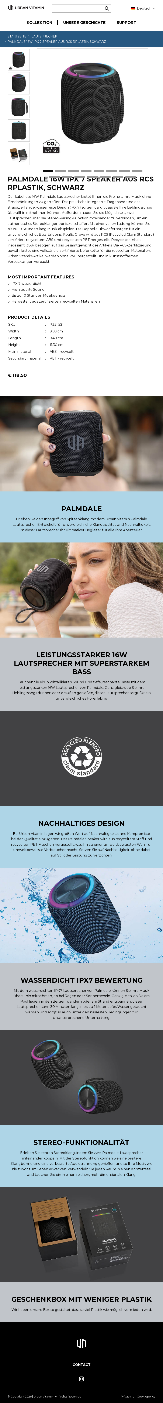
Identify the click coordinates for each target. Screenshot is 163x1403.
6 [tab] (111, 171)
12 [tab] (92, 177)
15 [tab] (130, 177)
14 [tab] (118, 177)
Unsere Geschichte (84, 22)
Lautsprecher (44, 36)
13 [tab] (105, 177)
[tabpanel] (92, 103)
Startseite (17, 36)
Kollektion (39, 22)
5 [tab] (99, 171)
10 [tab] (67, 177)
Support (126, 22)
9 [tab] (54, 177)
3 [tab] (73, 171)
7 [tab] (124, 171)
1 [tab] (48, 171)
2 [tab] (60, 171)
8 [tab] (137, 171)
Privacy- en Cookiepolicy (138, 1396)
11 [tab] (79, 177)
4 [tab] (86, 171)
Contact (82, 1365)
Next (19, 161)
